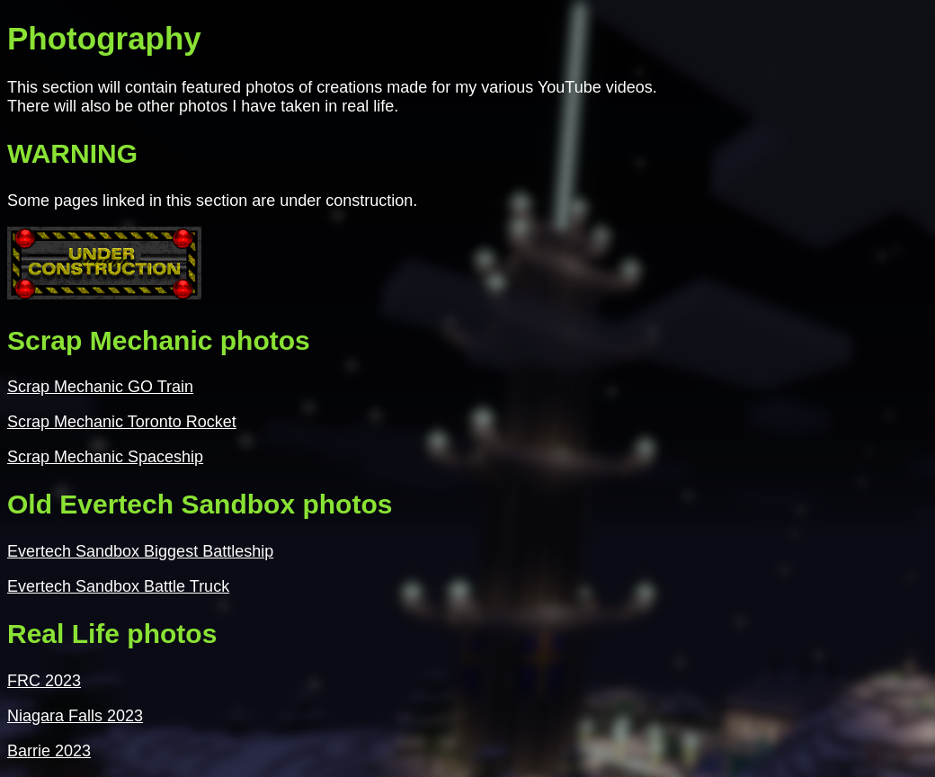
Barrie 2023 (49, 751)
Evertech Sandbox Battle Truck (118, 586)
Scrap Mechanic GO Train (100, 387)
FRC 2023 (44, 681)
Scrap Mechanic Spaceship (105, 457)
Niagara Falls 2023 (75, 716)
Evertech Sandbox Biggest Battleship (140, 551)
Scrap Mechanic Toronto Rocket (121, 422)
